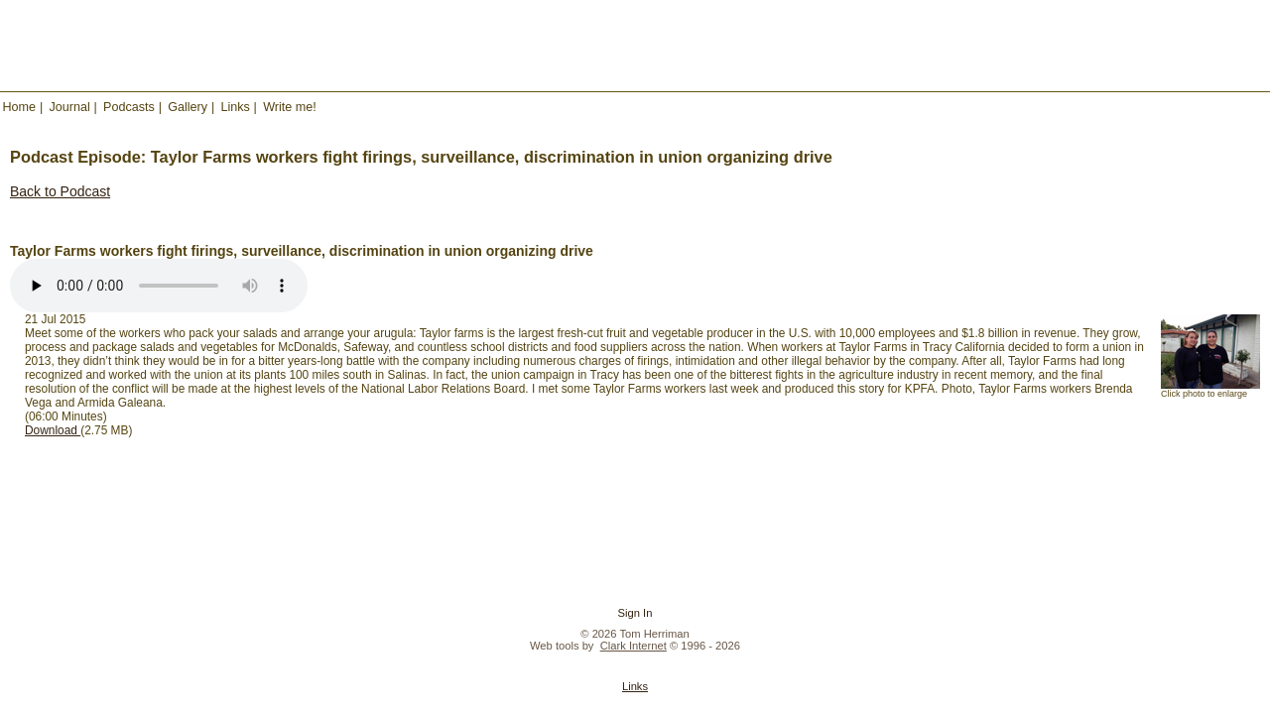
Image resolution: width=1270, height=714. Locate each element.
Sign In (635, 613)
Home (20, 107)
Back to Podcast (60, 191)
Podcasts (129, 107)
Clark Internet (633, 646)
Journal (69, 107)
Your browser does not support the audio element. (159, 285)
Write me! (290, 107)
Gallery (187, 107)
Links (234, 107)
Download (52, 430)
